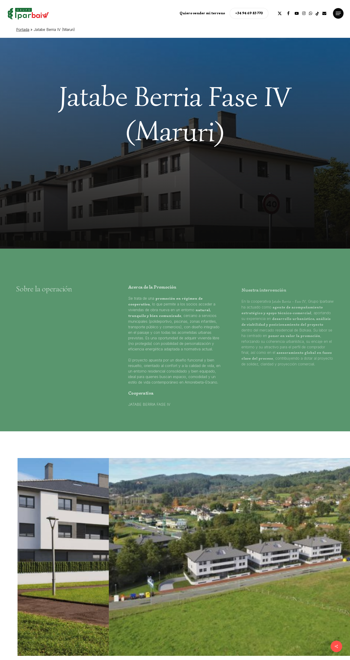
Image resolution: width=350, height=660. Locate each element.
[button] (338, 13)
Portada (22, 29)
